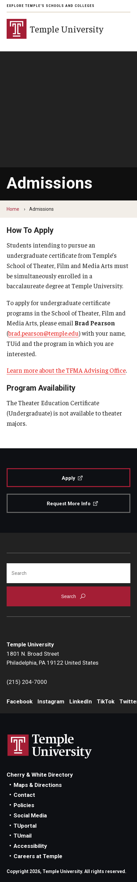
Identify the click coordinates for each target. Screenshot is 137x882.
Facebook (20, 701)
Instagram (50, 701)
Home (13, 209)
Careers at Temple (38, 856)
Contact (24, 795)
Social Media (30, 815)
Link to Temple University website (50, 746)
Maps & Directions (38, 785)
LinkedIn (80, 701)
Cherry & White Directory (40, 774)
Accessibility (30, 846)
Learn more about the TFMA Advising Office (66, 370)
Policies (24, 805)
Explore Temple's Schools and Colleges (51, 6)
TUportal (25, 825)
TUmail (23, 835)
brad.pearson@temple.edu (43, 333)
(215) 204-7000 (27, 682)
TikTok (105, 701)
